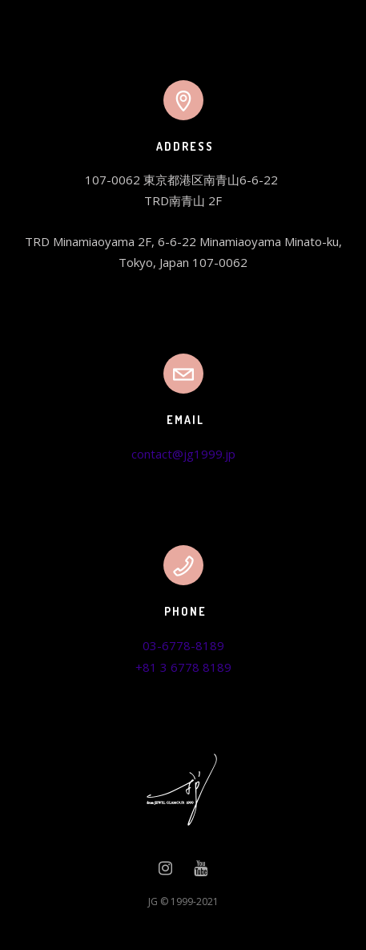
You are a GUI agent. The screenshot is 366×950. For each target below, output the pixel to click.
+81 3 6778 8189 (183, 667)
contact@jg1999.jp (183, 454)
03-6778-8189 (183, 645)
